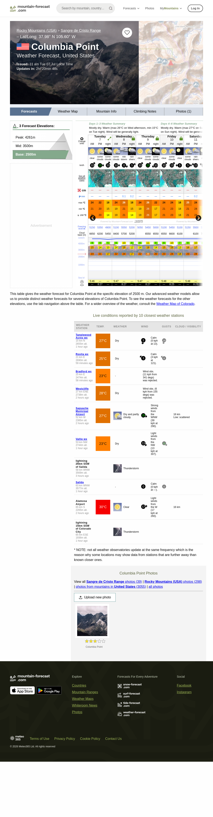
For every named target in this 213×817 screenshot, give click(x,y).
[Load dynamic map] (171, 64)
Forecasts (131, 8)
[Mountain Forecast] (30, 8)
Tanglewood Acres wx (83, 336)
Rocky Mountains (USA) (37, 30)
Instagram (184, 692)
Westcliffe (82, 388)
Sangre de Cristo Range (81, 30)
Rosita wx (82, 354)
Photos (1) (183, 111)
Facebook (184, 685)
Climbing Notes (145, 111)
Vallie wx (81, 439)
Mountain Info (106, 111)
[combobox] (85, 8)
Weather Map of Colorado (175, 304)
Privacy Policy (64, 738)
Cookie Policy (90, 738)
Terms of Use (39, 738)
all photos (156, 586)
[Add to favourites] (127, 33)
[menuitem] (29, 112)
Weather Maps (83, 699)
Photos (149, 8)
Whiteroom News (84, 705)
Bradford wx (84, 371)
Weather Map (68, 111)
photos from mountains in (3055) (111, 586)
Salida (80, 482)
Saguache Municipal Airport (82, 411)
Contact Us (113, 738)
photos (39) (114, 581)
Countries (79, 685)
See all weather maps (82, 178)
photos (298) (173, 581)
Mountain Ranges (85, 692)
